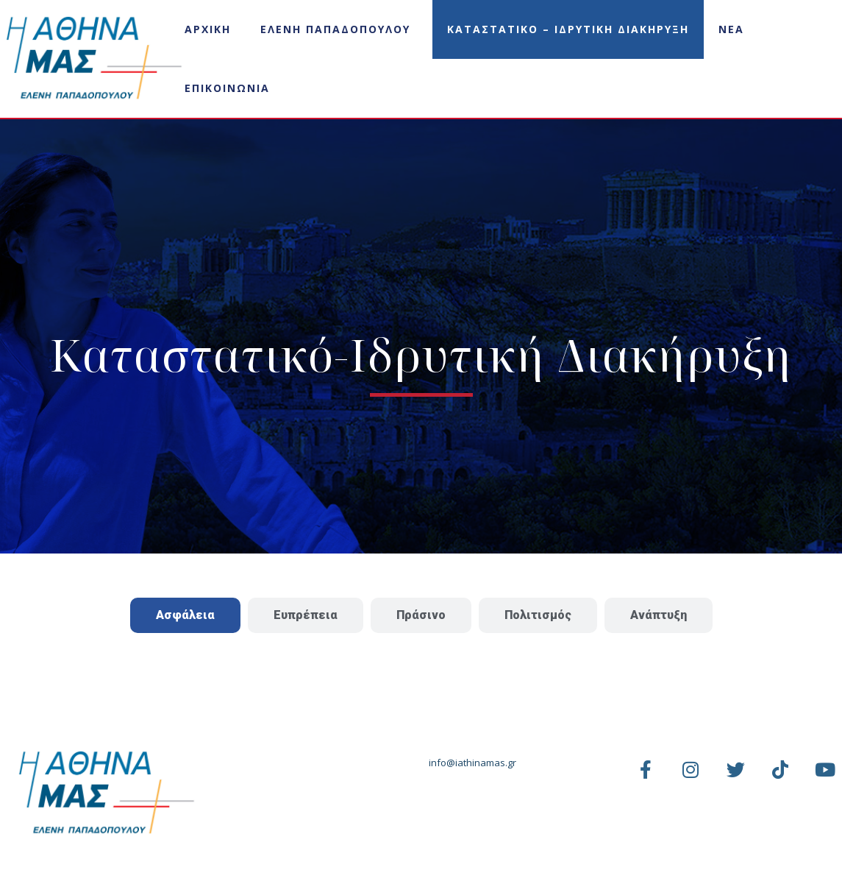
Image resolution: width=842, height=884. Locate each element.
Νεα (731, 29)
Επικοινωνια (227, 88)
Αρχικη (208, 29)
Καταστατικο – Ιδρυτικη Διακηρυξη (568, 29)
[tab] (185, 615)
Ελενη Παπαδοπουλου (335, 29)
